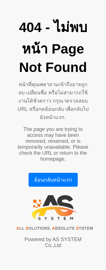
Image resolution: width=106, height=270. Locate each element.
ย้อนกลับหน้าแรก (53, 180)
